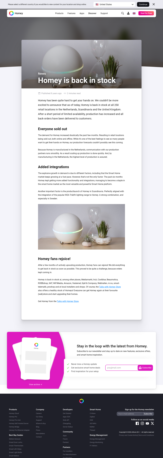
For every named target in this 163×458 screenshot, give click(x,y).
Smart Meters (14, 456)
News (42, 73)
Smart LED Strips (15, 449)
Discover (92, 17)
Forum (65, 439)
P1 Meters (93, 446)
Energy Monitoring (96, 442)
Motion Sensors (15, 439)
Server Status (68, 427)
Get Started (67, 413)
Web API (66, 420)
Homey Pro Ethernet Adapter (19, 430)
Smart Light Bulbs (15, 452)
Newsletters (40, 433)
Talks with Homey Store (110, 287)
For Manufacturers (69, 454)
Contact (39, 437)
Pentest (66, 442)
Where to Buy (41, 423)
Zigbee (92, 417)
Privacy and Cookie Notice (128, 435)
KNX (91, 420)
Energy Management (97, 439)
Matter (92, 427)
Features (71, 17)
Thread (92, 430)
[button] (114, 4)
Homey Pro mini (15, 420)
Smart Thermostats (16, 446)
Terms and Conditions (146, 435)
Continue (143, 4)
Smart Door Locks (15, 442)
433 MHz (93, 423)
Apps (82, 17)
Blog (37, 427)
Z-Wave (92, 413)
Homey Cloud (14, 413)
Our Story (39, 417)
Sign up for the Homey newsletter (139, 409)
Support (104, 17)
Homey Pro (13, 417)
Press (38, 430)
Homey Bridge (14, 427)
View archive (35, 384)
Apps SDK (66, 417)
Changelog (67, 423)
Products (59, 17)
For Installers (67, 451)
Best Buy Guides (16, 435)
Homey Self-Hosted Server (18, 423)
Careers (39, 413)
